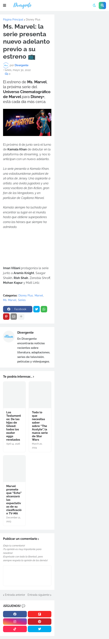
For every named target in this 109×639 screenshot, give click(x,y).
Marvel (39, 295)
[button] (4, 5)
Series (22, 300)
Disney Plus (33, 19)
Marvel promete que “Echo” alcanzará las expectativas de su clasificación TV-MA (13, 499)
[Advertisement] (81, 40)
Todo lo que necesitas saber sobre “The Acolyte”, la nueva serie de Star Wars (40, 426)
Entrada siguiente (38, 594)
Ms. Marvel (9, 300)
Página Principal (13, 19)
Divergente (25, 332)
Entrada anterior (15, 594)
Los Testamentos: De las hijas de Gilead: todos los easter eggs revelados (13, 426)
